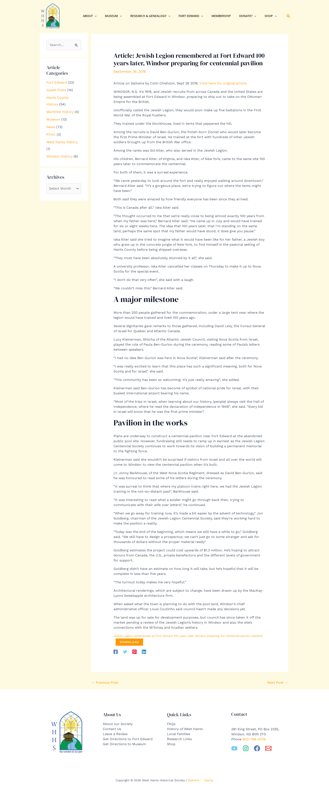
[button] (93, 16)
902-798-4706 (254, 739)
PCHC (51, 134)
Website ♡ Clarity (200, 780)
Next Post (277, 682)
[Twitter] (125, 651)
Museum (53, 119)
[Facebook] (116, 651)
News (50, 127)
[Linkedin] (144, 651)
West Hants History (62, 142)
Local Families (178, 734)
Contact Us (112, 728)
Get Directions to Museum (124, 744)
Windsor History (59, 156)
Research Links (179, 739)
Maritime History (60, 112)
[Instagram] (246, 748)
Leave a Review (115, 734)
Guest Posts (56, 90)
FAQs (171, 723)
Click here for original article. (223, 83)
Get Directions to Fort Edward (128, 739)
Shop (171, 744)
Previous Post (104, 682)
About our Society (118, 723)
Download (128, 642)
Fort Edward (56, 82)
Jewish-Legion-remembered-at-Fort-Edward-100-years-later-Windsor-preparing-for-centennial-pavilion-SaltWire (188, 635)
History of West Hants (185, 728)
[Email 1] (268, 748)
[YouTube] (234, 748)
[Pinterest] (134, 651)
